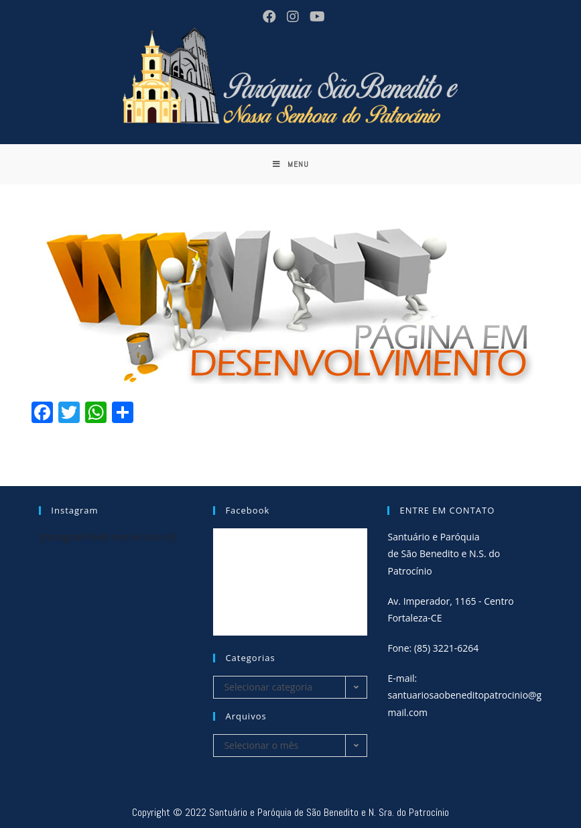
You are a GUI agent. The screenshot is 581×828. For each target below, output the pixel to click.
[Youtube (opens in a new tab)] (314, 16)
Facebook (247, 510)
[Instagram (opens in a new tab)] (291, 16)
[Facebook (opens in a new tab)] (268, 16)
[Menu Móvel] (291, 164)
